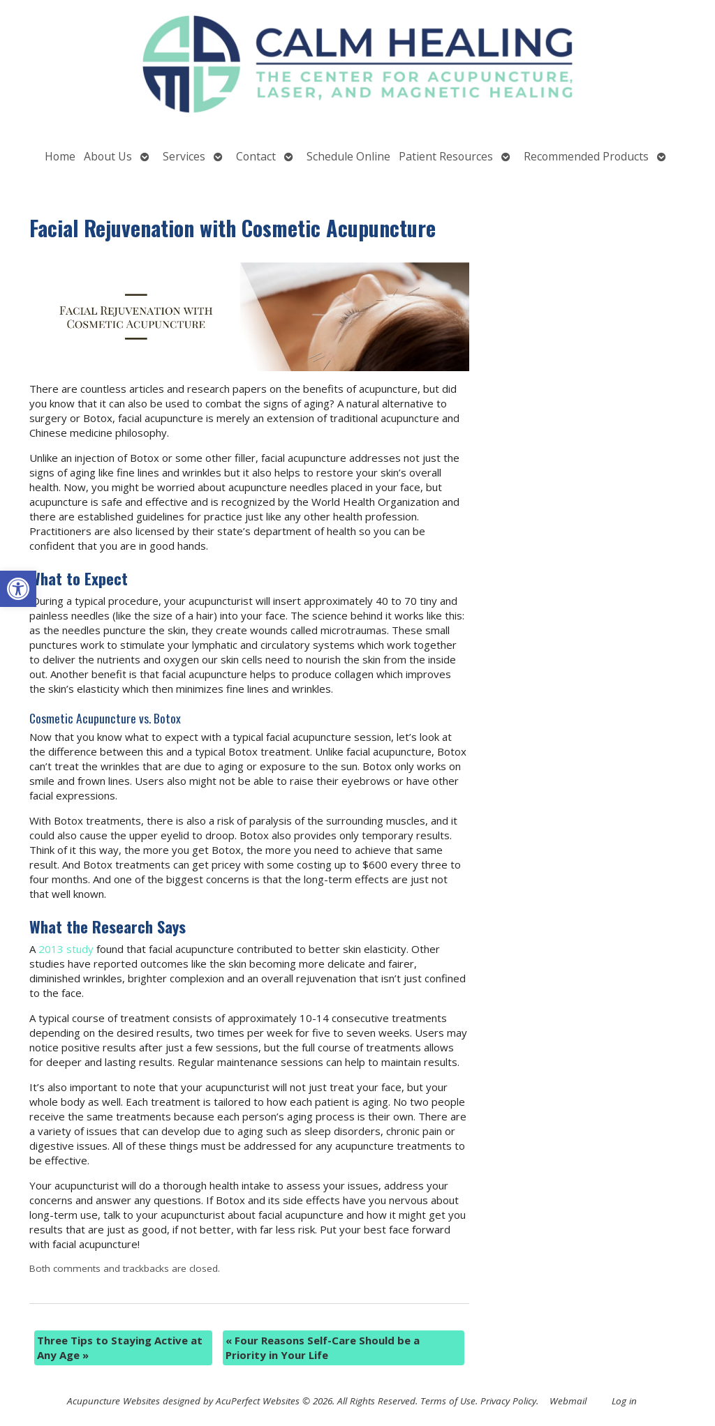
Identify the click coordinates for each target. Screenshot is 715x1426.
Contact (256, 156)
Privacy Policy (508, 1401)
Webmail (568, 1401)
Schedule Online (348, 156)
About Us (108, 156)
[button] (18, 589)
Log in (624, 1401)
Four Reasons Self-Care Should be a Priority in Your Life (323, 1347)
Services (184, 156)
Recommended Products (586, 156)
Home (60, 156)
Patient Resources (446, 156)
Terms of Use (448, 1401)
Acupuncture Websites (113, 1401)
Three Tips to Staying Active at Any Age (119, 1347)
